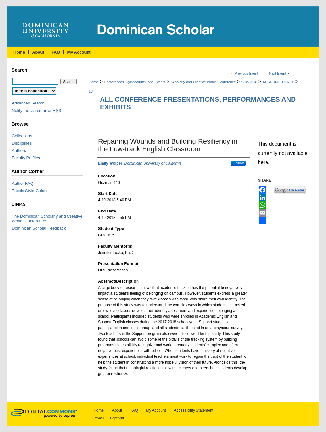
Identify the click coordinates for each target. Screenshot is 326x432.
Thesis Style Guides (30, 190)
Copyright (117, 418)
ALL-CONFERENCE (279, 82)
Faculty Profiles (26, 157)
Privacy (99, 418)
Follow (238, 163)
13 (91, 91)
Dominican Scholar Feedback (39, 228)
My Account (156, 410)
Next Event (277, 73)
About (117, 410)
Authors (19, 150)
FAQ (134, 410)
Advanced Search (28, 103)
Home (93, 82)
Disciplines (22, 143)
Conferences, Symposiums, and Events (135, 82)
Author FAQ (22, 183)
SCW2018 (249, 82)
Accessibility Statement (193, 410)
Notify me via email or (36, 110)
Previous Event (246, 73)
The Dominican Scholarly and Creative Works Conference (47, 218)
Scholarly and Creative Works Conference (204, 82)
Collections (22, 135)
